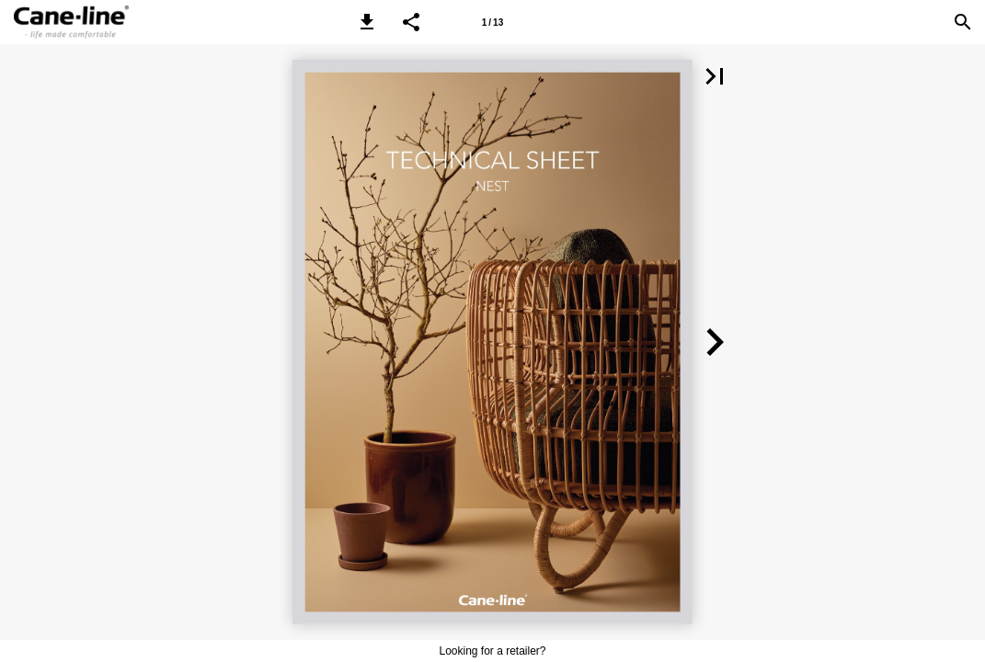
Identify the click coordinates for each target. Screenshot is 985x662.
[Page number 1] (493, 22)
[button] (367, 22)
